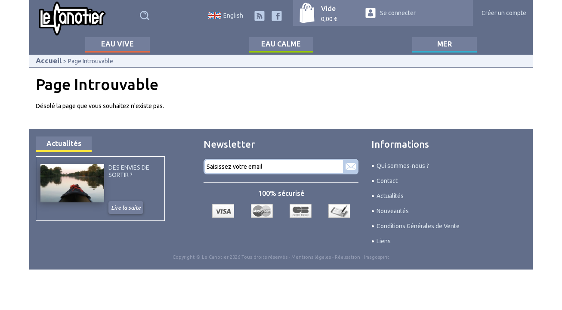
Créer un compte (504, 12)
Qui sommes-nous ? (403, 165)
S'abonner (350, 166)
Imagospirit (376, 257)
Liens (384, 241)
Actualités (63, 143)
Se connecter (398, 12)
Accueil (49, 60)
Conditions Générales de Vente (418, 226)
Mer (444, 44)
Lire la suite (126, 208)
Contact (387, 180)
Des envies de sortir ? (128, 171)
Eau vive (117, 44)
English (233, 15)
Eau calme (281, 44)
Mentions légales (311, 257)
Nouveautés (393, 211)
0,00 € (329, 19)
